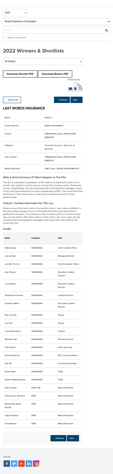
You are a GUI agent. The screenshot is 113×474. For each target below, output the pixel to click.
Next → (75, 100)
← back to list (12, 100)
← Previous (59, 100)
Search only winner (16, 37)
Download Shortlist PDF (20, 74)
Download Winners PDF (55, 74)
